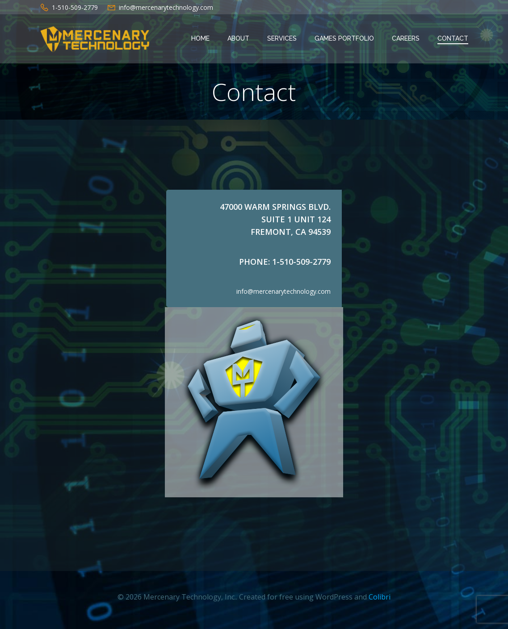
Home (201, 38)
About (239, 38)
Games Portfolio (344, 38)
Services (282, 38)
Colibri (379, 603)
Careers (406, 38)
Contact (453, 38)
